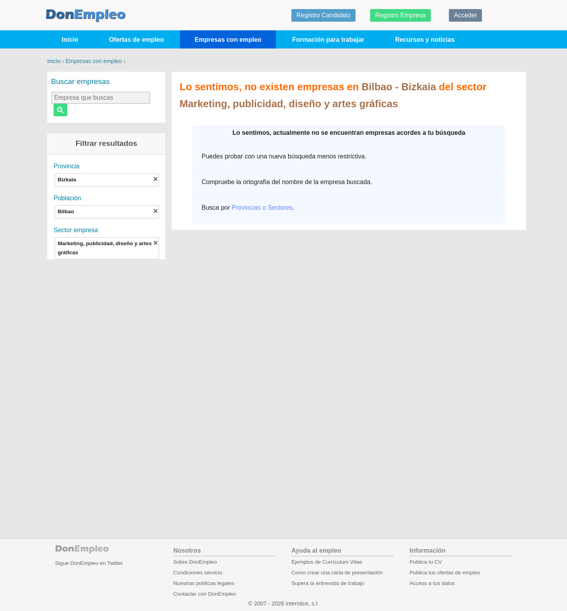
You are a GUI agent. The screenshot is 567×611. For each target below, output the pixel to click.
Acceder (465, 15)
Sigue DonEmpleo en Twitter (89, 563)
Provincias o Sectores (262, 207)
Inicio (70, 39)
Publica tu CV (426, 562)
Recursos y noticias (424, 39)
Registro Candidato (323, 15)
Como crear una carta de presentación (337, 573)
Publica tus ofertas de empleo (445, 573)
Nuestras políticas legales (203, 583)
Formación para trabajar (328, 39)
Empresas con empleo (228, 39)
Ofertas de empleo (136, 39)
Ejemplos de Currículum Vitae (326, 562)
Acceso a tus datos (432, 583)
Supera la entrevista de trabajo (327, 583)
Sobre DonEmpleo (195, 562)
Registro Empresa (400, 15)
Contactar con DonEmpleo (204, 594)
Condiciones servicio (197, 573)
